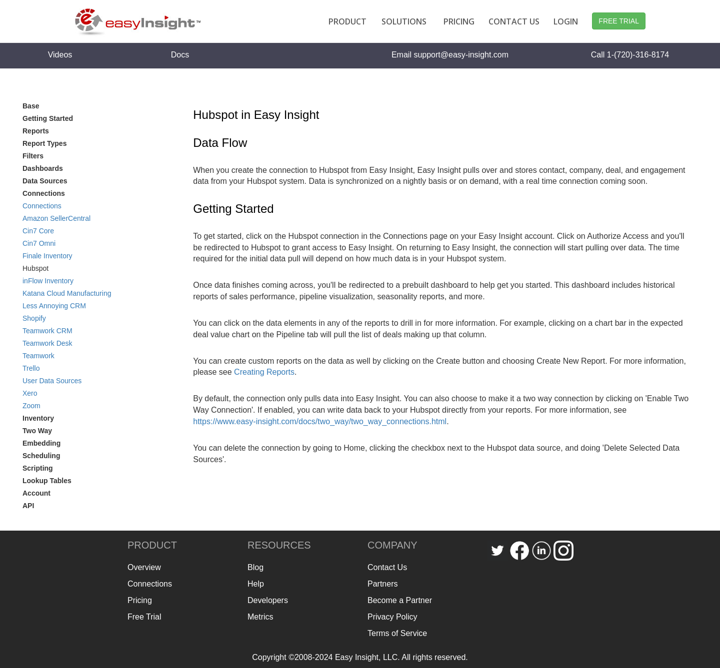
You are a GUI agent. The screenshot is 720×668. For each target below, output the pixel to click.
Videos (60, 54)
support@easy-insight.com (461, 54)
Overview (144, 567)
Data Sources (44, 181)
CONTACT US (514, 21)
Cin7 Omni (39, 243)
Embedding (41, 443)
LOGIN (566, 21)
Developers (268, 600)
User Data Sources (52, 381)
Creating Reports (264, 372)
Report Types (44, 143)
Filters (33, 156)
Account (36, 493)
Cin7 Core (38, 231)
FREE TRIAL (618, 21)
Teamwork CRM (47, 331)
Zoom (31, 406)
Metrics (261, 617)
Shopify (34, 318)
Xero (30, 393)
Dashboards (42, 168)
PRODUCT (347, 21)
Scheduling (41, 456)
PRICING (459, 21)
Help (256, 584)
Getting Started (47, 118)
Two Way (37, 431)
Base (30, 106)
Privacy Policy (393, 617)
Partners (383, 584)
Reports (35, 131)
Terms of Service (397, 633)
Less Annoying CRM (54, 306)
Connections (42, 206)
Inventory (38, 418)
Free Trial (145, 617)
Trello (31, 368)
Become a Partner (400, 600)
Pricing (140, 600)
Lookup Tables (47, 481)
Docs (180, 54)
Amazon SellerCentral (56, 218)
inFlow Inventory (48, 281)
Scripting (37, 468)
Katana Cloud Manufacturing (66, 293)
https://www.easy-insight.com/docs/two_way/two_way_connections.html (319, 421)
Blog (256, 567)
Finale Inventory (47, 256)
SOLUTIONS (404, 21)
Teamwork (38, 356)
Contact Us (387, 567)
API (28, 506)
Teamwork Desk (47, 343)
